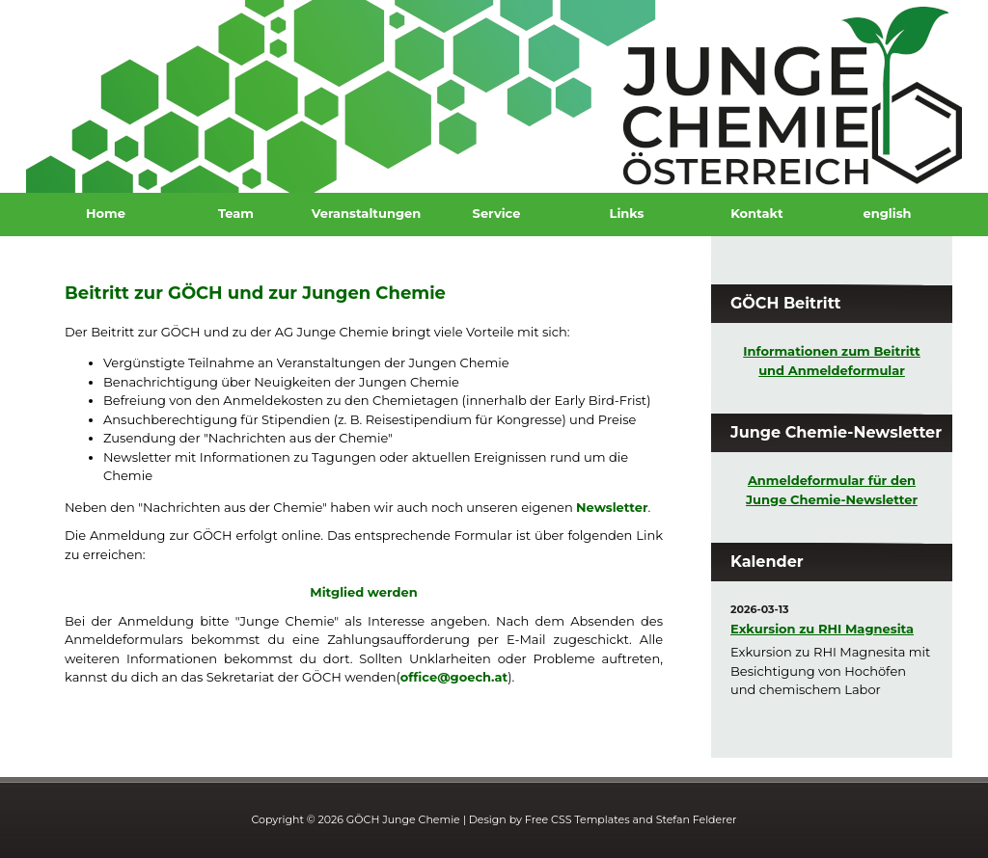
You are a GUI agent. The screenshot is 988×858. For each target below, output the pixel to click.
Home (105, 213)
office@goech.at (454, 676)
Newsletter (611, 507)
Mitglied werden (363, 592)
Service (497, 213)
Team (236, 213)
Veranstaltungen (366, 213)
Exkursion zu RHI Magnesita (822, 628)
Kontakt (756, 213)
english (887, 213)
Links (627, 213)
